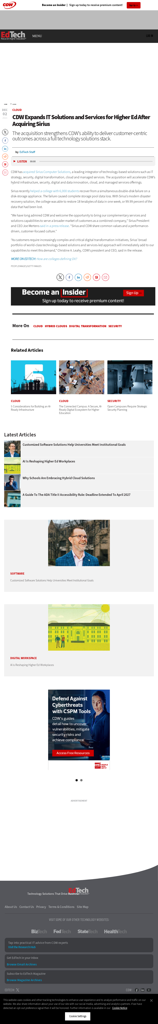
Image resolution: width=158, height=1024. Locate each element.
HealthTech (115, 931)
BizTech (39, 931)
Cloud (14, 104)
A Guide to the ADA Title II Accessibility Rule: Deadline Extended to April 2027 (76, 494)
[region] (79, 1009)
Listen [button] (22, 161)
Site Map (82, 907)
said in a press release (54, 226)
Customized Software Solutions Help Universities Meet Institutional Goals (74, 444)
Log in (149, 36)
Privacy (41, 907)
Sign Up (132, 5)
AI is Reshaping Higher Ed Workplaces (49, 461)
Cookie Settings (77, 1016)
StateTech (88, 931)
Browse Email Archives (22, 964)
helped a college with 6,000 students (54, 191)
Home (5, 104)
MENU (37, 36)
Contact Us (26, 907)
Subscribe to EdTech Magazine (26, 973)
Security (115, 326)
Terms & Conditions (61, 907)
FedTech (62, 931)
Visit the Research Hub (21, 947)
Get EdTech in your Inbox (22, 957)
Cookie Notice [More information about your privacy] (119, 1008)
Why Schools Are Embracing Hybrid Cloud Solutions (59, 478)
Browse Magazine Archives (24, 980)
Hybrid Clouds (56, 326)
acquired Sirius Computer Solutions (46, 172)
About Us (11, 907)
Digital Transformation (87, 326)
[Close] (151, 1000)
